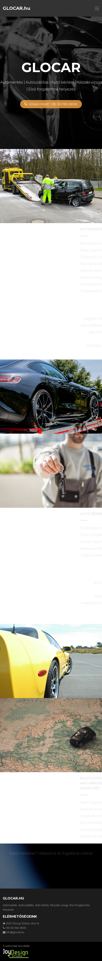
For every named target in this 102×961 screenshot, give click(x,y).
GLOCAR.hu (16, 8)
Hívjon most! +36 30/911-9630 (51, 104)
